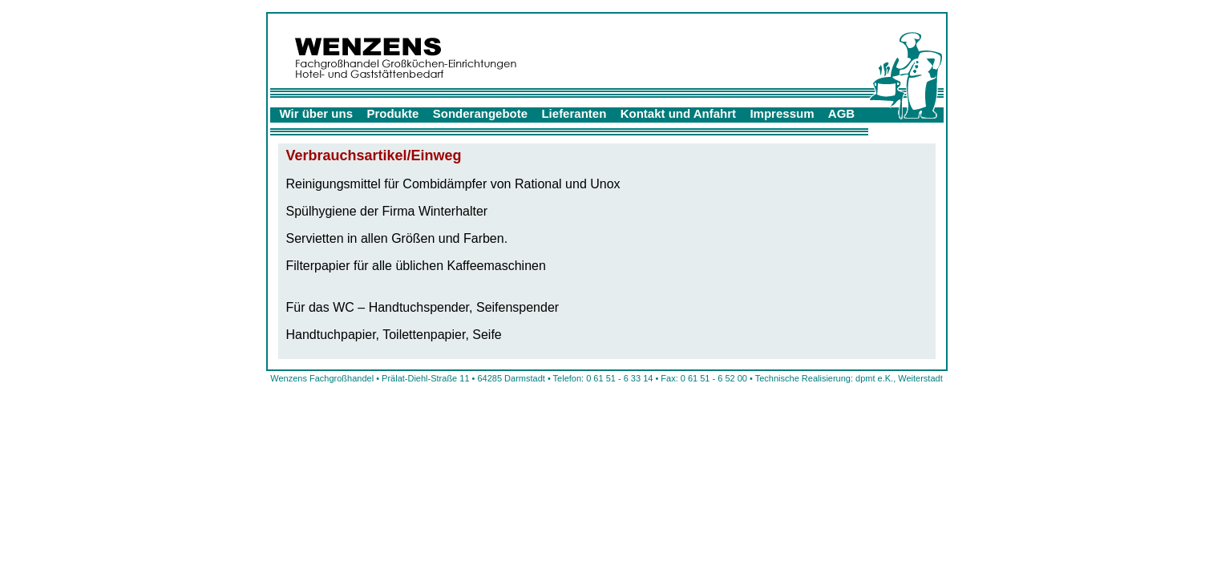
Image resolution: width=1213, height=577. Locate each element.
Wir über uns (317, 113)
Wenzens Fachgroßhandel (322, 378)
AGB (841, 113)
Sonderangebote (480, 113)
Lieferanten (573, 113)
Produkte (392, 113)
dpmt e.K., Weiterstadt (899, 378)
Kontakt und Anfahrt (678, 113)
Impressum (782, 113)
